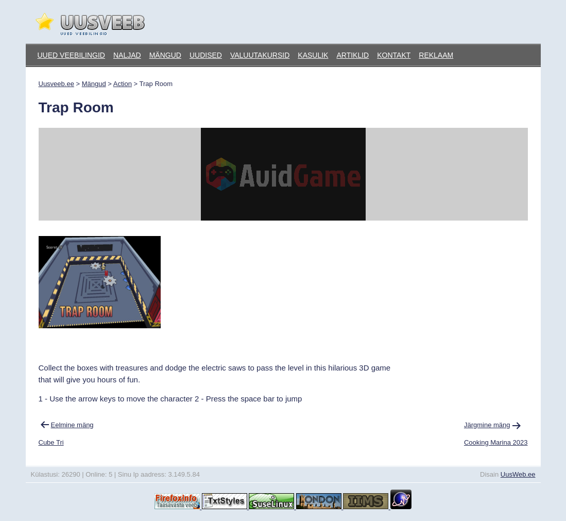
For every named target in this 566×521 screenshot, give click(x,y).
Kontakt (393, 55)
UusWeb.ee (518, 474)
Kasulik (313, 55)
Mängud (165, 55)
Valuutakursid (259, 55)
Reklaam (436, 55)
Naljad (127, 55)
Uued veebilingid (71, 55)
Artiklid (352, 55)
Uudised (206, 55)
